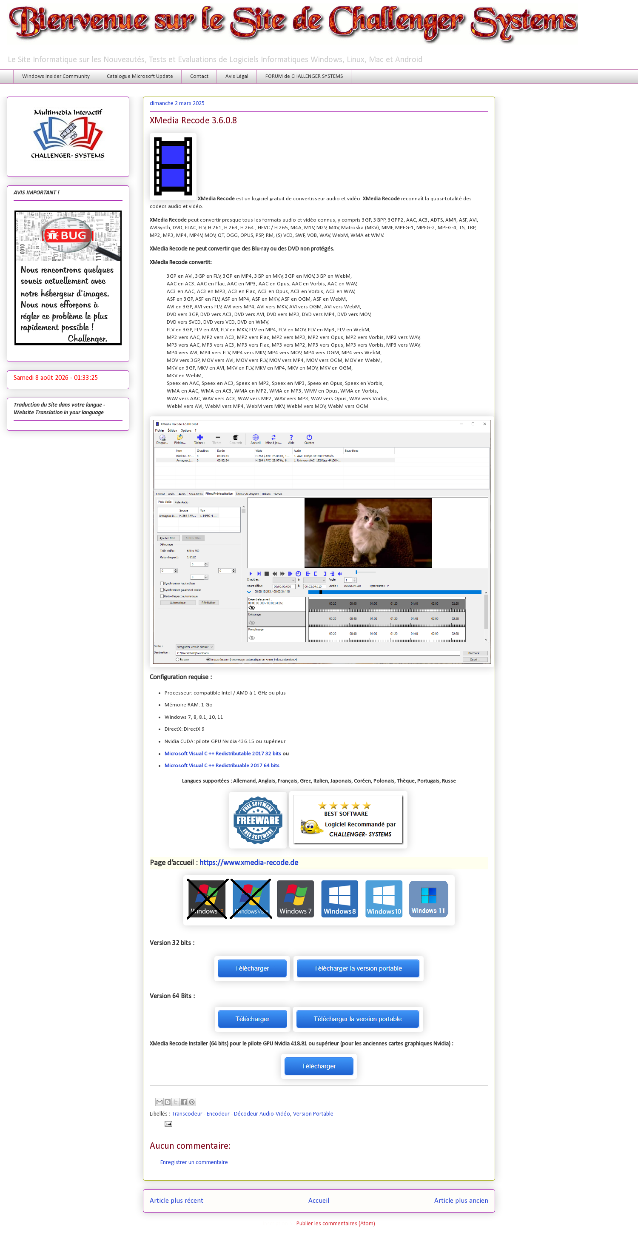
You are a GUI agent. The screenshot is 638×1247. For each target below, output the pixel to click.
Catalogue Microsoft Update (140, 76)
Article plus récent (176, 1200)
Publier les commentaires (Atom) (335, 1224)
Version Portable (313, 1114)
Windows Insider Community (56, 76)
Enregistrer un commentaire (194, 1162)
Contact (199, 76)
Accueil (318, 1200)
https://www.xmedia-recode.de (248, 863)
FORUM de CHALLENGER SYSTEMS (304, 76)
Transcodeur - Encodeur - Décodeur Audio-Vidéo (231, 1114)
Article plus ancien (461, 1200)
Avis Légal (236, 76)
